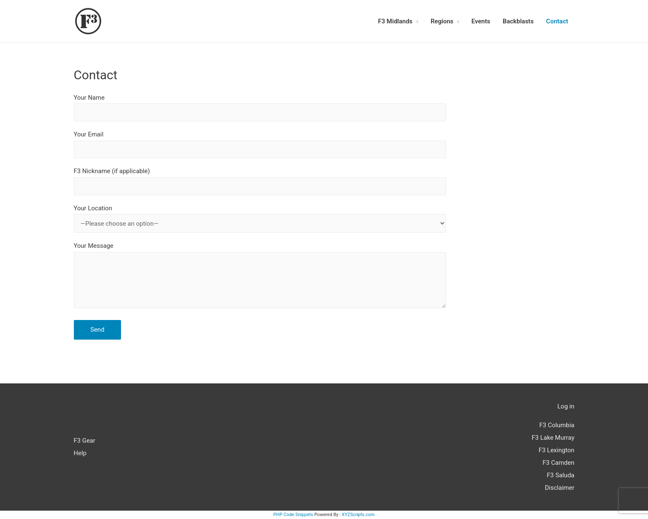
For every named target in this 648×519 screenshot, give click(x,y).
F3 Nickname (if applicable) (260, 181)
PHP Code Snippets (293, 514)
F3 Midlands (395, 21)
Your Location (260, 218)
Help (80, 453)
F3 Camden (558, 462)
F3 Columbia (556, 425)
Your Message (260, 277)
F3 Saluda (560, 475)
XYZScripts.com (358, 514)
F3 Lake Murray (553, 437)
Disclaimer (560, 487)
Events (481, 21)
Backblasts (518, 21)
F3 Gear (85, 440)
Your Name (260, 107)
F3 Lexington (557, 450)
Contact (557, 21)
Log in (566, 406)
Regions (442, 21)
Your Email (260, 144)
